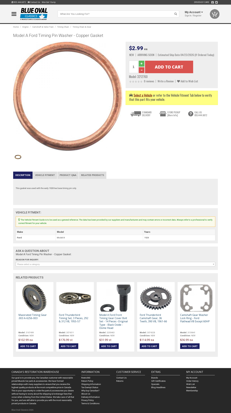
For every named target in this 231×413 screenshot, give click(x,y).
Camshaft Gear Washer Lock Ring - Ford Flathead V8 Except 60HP (195, 318)
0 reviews (149, 81)
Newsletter (191, 387)
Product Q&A (68, 175)
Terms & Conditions (90, 403)
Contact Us (34, 2)
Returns (119, 381)
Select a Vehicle (143, 95)
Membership (192, 390)
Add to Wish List (187, 81)
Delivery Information (90, 397)
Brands (154, 378)
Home (16, 27)
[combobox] (115, 264)
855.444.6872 (19, 2)
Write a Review (166, 81)
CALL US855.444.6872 (200, 114)
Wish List (190, 384)
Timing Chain (63, 27)
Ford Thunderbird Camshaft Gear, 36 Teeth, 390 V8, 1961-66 (153, 318)
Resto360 (85, 378)
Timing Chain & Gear (82, 27)
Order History (192, 381)
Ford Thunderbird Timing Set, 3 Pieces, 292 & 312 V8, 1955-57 (73, 318)
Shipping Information (91, 384)
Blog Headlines (158, 387)
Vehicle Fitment (45, 175)
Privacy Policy (87, 400)
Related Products (92, 175)
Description (22, 175)
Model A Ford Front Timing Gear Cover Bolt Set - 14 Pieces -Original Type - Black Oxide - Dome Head (113, 321)
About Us (85, 394)
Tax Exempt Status (89, 387)
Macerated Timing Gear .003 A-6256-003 (32, 316)
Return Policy (87, 381)
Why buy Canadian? (90, 390)
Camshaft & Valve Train (43, 27)
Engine (25, 27)
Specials (155, 384)
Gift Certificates (158, 381)
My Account (191, 378)
